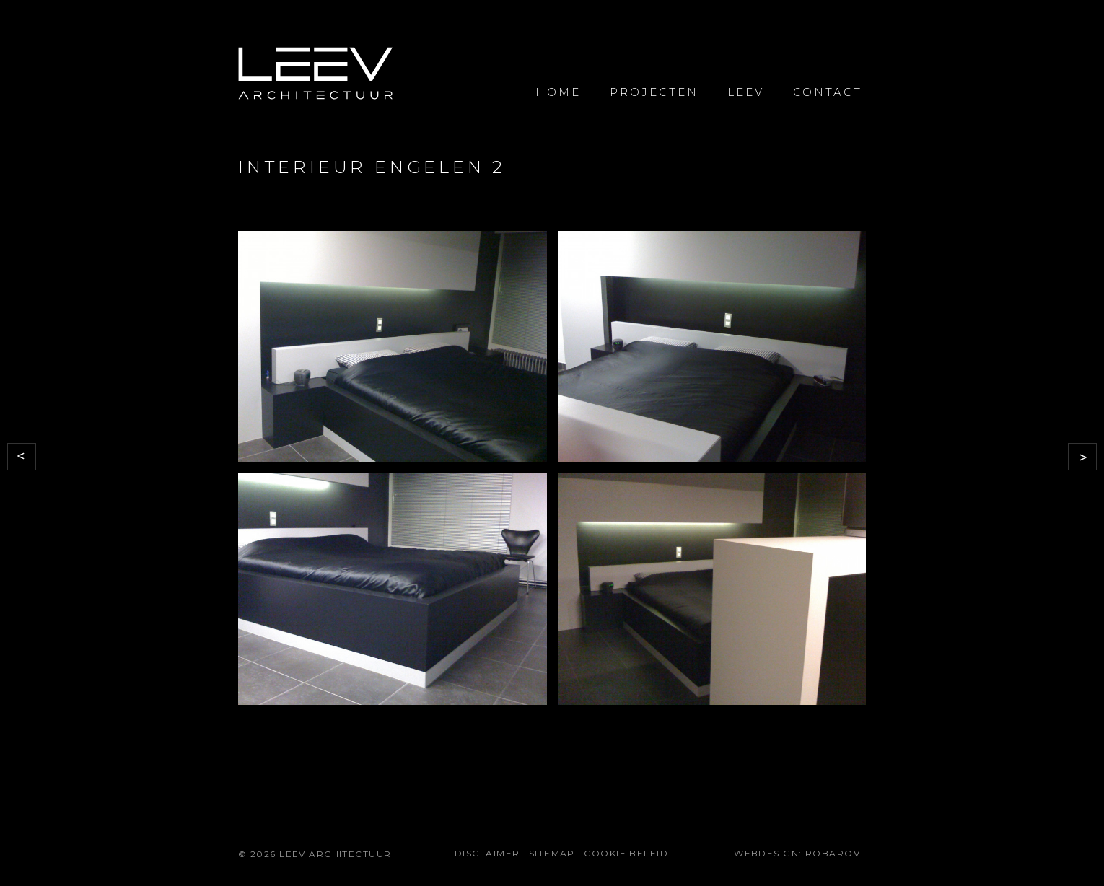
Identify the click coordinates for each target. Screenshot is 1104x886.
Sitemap (552, 853)
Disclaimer (487, 853)
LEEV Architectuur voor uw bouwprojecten (315, 74)
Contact (827, 92)
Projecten (654, 92)
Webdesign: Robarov (797, 853)
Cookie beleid (626, 853)
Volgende (1082, 456)
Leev (745, 92)
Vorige (21, 456)
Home (558, 92)
